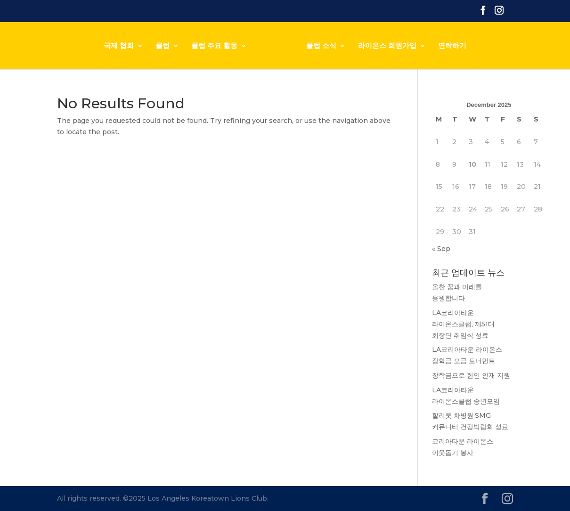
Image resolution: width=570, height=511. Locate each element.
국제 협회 (119, 46)
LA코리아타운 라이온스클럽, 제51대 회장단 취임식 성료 (463, 324)
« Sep (441, 248)
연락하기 (452, 46)
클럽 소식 (321, 46)
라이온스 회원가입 (387, 46)
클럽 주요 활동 (214, 46)
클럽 (162, 46)
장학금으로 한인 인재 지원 (471, 375)
